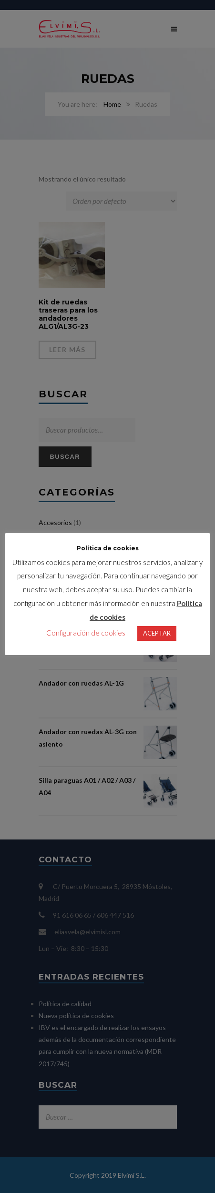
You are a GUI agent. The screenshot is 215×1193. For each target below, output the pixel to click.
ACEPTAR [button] (157, 640)
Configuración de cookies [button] (85, 640)
